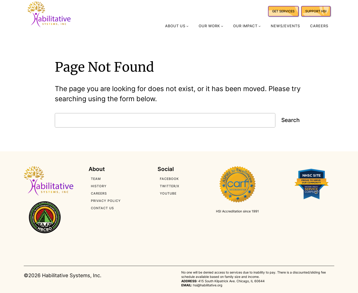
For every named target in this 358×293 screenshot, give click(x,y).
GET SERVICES (283, 11)
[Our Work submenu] (222, 26)
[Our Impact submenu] (259, 26)
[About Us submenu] (187, 26)
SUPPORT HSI (315, 11)
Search (290, 120)
